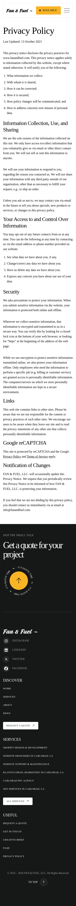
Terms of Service (37, 456)
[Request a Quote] (18, 581)
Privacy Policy (12, 456)
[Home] (20, 631)
